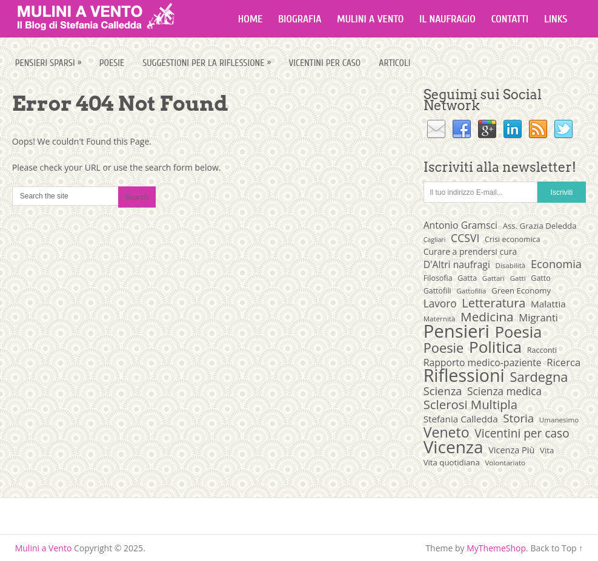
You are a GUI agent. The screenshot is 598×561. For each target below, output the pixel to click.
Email (436, 129)
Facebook (461, 129)
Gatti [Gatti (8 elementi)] (518, 278)
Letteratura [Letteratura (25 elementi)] (493, 303)
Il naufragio (447, 19)
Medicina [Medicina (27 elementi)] (487, 316)
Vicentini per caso (324, 62)
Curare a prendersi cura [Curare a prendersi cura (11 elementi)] (470, 251)
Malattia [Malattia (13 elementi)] (548, 304)
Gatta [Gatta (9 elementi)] (467, 278)
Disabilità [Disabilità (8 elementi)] (511, 265)
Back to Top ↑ (556, 548)
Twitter (563, 129)
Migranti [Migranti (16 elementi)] (538, 318)
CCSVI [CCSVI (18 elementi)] (465, 238)
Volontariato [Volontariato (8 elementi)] (505, 462)
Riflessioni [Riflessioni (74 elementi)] (464, 375)
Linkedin (512, 129)
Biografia (299, 19)
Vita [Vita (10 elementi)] (547, 450)
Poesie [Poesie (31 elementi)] (444, 348)
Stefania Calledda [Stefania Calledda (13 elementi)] (461, 419)
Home (250, 19)
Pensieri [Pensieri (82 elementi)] (457, 331)
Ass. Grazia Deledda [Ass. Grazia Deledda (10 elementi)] (540, 225)
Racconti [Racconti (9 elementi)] (542, 350)
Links (555, 19)
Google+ (487, 129)
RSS (538, 129)
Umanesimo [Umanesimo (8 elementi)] (559, 419)
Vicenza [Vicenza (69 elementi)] (453, 447)
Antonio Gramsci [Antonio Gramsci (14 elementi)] (460, 225)
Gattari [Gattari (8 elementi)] (493, 278)
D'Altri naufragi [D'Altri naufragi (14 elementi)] (457, 264)
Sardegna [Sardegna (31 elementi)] (539, 377)
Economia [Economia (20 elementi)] (556, 264)
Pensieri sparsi (49, 62)
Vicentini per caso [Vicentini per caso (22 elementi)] (521, 433)
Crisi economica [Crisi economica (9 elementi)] (512, 239)
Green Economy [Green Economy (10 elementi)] (521, 290)
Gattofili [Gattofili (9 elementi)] (437, 291)
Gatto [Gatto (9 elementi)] (540, 278)
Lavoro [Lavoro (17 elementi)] (440, 304)
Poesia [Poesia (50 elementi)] (518, 332)
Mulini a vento (370, 19)
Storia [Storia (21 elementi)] (518, 418)
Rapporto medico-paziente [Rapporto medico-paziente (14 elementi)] (483, 362)
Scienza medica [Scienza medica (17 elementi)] (504, 391)
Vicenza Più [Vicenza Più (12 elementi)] (511, 450)
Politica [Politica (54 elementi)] (495, 347)
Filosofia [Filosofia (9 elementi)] (438, 278)
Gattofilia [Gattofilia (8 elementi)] (471, 290)
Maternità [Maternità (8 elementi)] (440, 318)
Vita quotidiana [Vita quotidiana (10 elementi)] (452, 462)
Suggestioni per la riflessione (207, 62)
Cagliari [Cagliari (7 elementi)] (435, 239)
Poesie (112, 62)
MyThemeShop (496, 548)
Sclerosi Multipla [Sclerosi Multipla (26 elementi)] (470, 404)
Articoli (394, 62)
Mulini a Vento (43, 548)
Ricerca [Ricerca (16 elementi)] (563, 362)
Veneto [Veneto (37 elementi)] (447, 432)
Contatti (509, 19)
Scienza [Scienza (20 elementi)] (443, 391)
